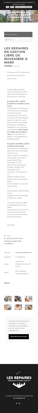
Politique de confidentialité (23, 7)
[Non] (36, 5)
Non (12, 7)
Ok (7, 7)
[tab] (18, 34)
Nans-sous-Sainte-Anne (23, 252)
